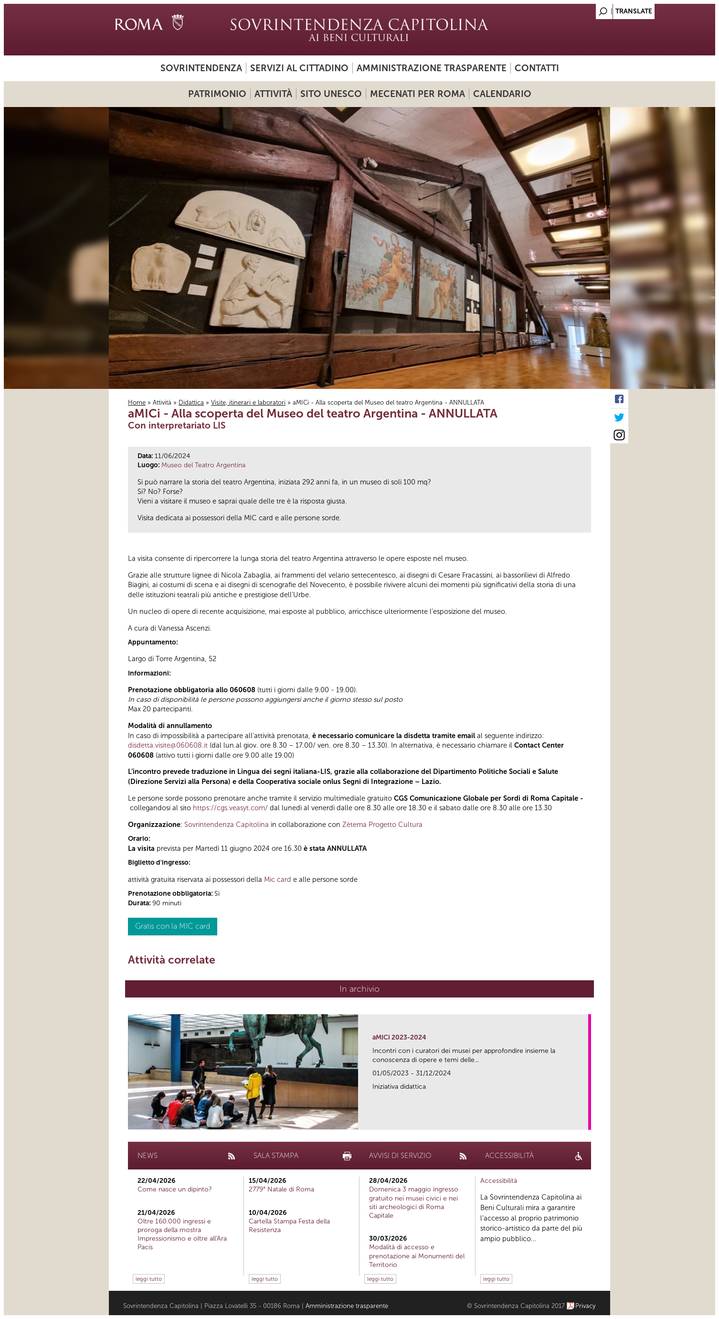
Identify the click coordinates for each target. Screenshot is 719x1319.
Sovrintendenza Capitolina (226, 824)
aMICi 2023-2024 (399, 1037)
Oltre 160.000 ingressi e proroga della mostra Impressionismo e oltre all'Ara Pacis (182, 1234)
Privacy (585, 1305)
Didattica (191, 402)
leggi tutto (149, 1279)
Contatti (537, 68)
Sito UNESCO (331, 93)
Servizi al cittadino (299, 68)
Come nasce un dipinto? (174, 1189)
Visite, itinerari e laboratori (248, 402)
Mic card (277, 879)
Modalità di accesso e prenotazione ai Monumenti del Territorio (417, 1255)
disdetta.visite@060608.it (168, 745)
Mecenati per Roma (417, 93)
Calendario (502, 93)
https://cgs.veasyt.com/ (230, 808)
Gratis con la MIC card (172, 926)
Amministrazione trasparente (432, 68)
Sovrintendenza (201, 68)
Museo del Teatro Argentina (203, 465)
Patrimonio (217, 93)
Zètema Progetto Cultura (382, 824)
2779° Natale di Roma (281, 1189)
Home (137, 402)
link (584, 1119)
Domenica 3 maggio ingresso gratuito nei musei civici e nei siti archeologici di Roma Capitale (413, 1202)
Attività (273, 93)
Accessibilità (498, 1181)
